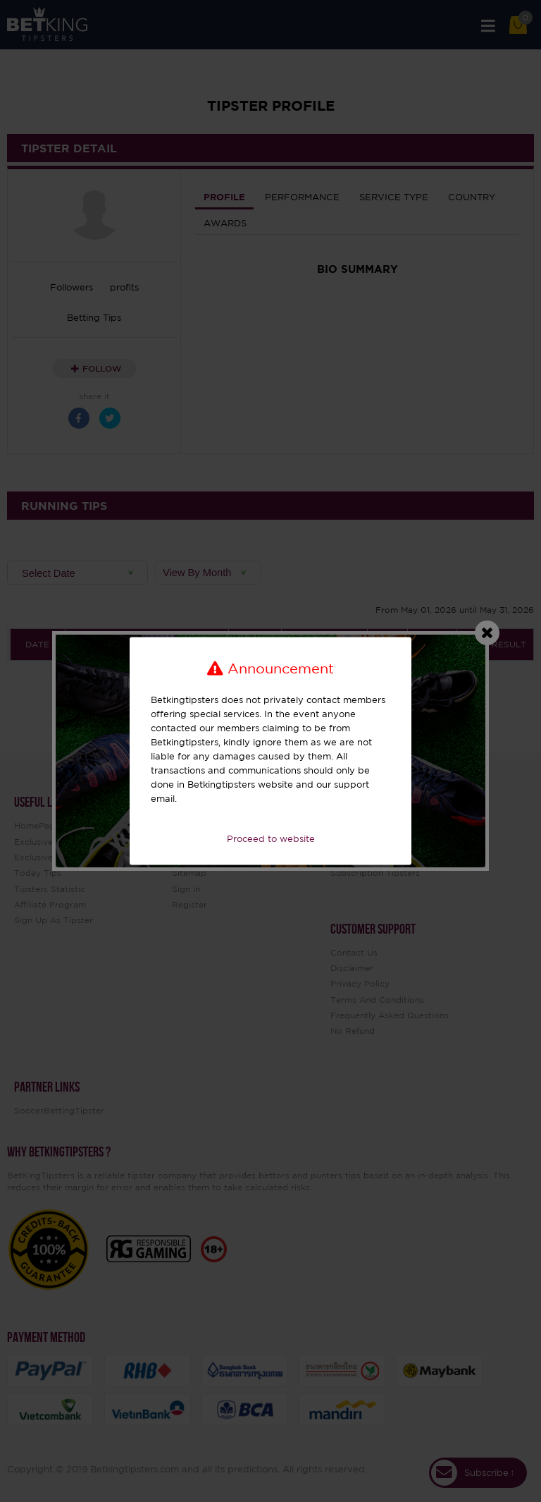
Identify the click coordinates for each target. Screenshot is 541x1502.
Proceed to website (271, 838)
